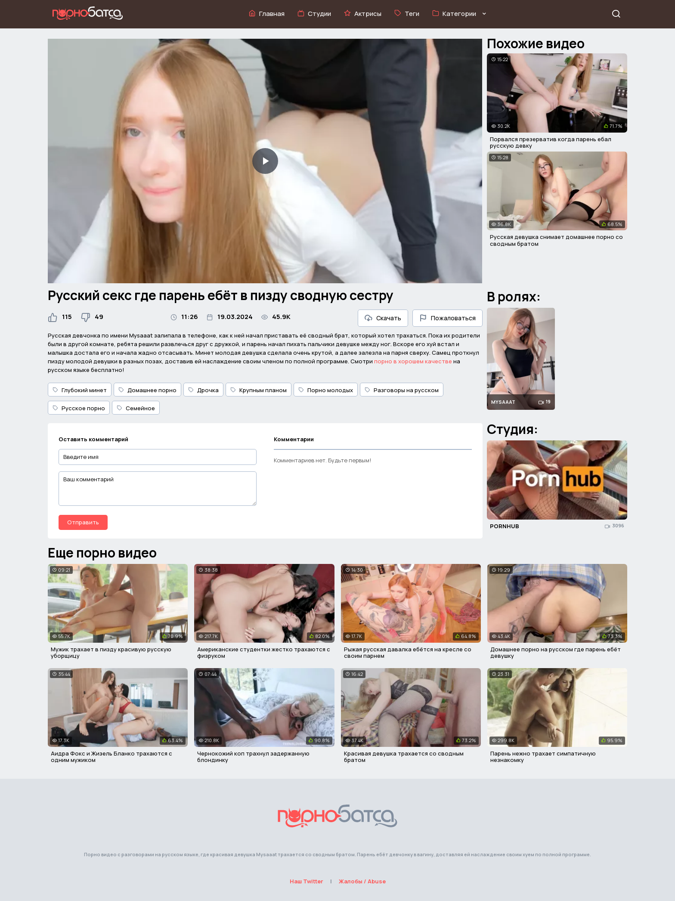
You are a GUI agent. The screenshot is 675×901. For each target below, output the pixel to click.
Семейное (136, 408)
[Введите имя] (158, 457)
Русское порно (79, 408)
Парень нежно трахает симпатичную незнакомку (543, 756)
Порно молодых (325, 390)
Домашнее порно (147, 390)
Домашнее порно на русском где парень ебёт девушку (555, 652)
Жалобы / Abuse (362, 881)
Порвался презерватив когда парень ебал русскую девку (550, 142)
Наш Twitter (306, 881)
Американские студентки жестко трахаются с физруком (263, 652)
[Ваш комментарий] (158, 488)
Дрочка (203, 390)
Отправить (83, 522)
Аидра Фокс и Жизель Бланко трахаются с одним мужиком (111, 756)
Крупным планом (258, 390)
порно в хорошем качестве (413, 361)
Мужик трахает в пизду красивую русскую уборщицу (111, 652)
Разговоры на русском (402, 390)
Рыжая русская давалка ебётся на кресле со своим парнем (407, 652)
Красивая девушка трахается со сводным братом (404, 756)
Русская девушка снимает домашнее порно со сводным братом (556, 240)
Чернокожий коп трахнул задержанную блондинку (253, 756)
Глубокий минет (80, 390)
